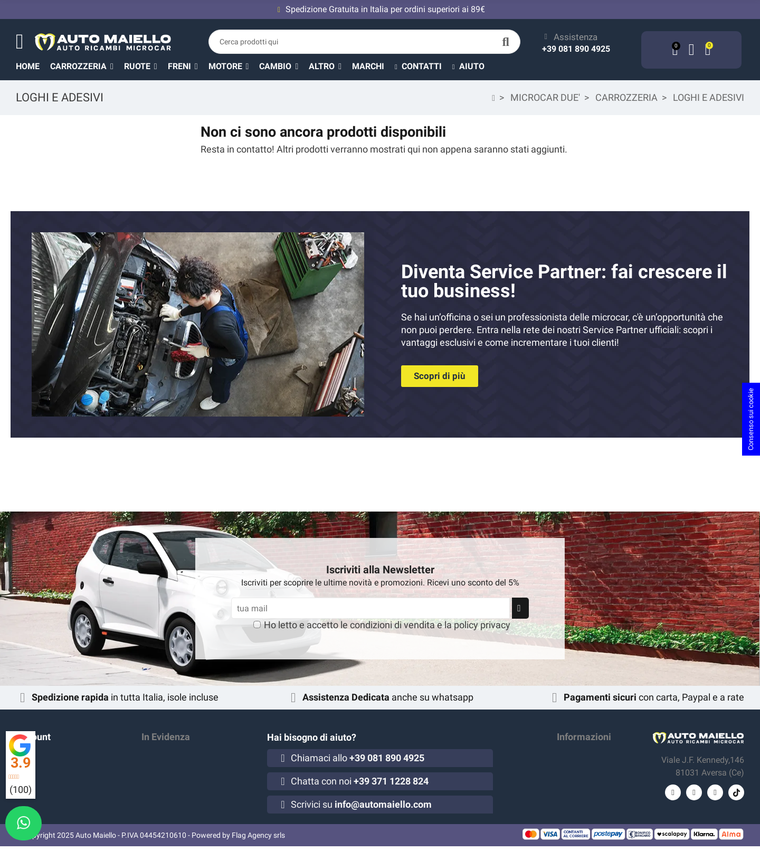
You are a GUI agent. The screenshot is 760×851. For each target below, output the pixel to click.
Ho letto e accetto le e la (387, 624)
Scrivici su (361, 804)
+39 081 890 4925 (576, 49)
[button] (330, 66)
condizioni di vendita (392, 624)
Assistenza (575, 37)
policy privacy (482, 624)
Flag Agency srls (258, 840)
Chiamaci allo (357, 757)
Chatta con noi (360, 781)
